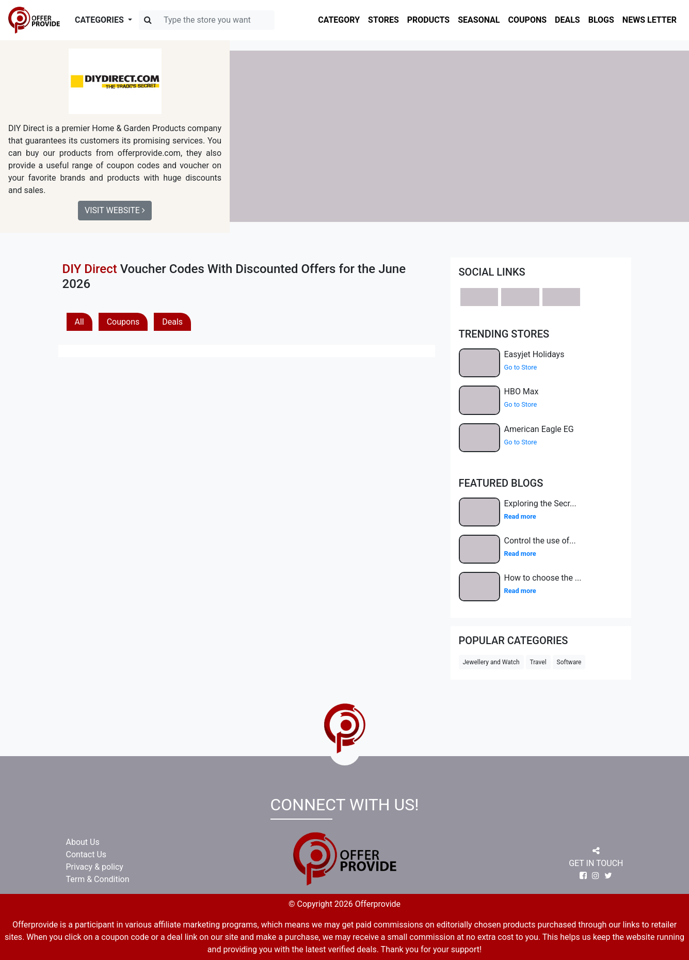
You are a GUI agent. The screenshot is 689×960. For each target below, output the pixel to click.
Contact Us (86, 854)
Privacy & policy (94, 867)
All (79, 322)
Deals (172, 322)
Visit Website (115, 210)
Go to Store (520, 367)
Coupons (123, 322)
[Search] (207, 20)
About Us (83, 842)
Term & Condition (98, 879)
